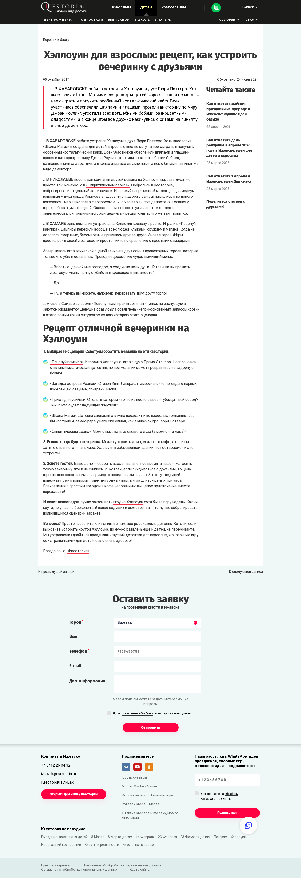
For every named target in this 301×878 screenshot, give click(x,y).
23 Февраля (167, 837)
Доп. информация (87, 681)
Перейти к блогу (56, 40)
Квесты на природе (138, 845)
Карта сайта (140, 870)
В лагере (162, 20)
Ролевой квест (134, 804)
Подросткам (91, 20)
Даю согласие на (219, 797)
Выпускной (119, 20)
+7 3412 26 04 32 (55, 766)
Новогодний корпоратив (61, 845)
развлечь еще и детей (145, 530)
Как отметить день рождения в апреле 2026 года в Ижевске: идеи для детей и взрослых (229, 148)
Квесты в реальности (102, 845)
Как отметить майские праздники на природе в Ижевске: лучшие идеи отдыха (228, 112)
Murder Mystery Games (140, 786)
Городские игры (134, 778)
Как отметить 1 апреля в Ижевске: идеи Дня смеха (229, 179)
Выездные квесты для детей (64, 837)
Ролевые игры (162, 795)
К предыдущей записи (56, 572)
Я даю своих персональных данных (153, 714)
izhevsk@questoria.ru (58, 774)
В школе (142, 20)
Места (154, 804)
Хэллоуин (238, 837)
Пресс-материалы (55, 865)
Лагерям (220, 837)
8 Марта (97, 837)
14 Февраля (145, 837)
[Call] (216, 7)
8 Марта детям (120, 837)
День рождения (59, 20)
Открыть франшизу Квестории (74, 794)
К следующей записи (246, 572)
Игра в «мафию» (135, 795)
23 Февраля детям (195, 837)
